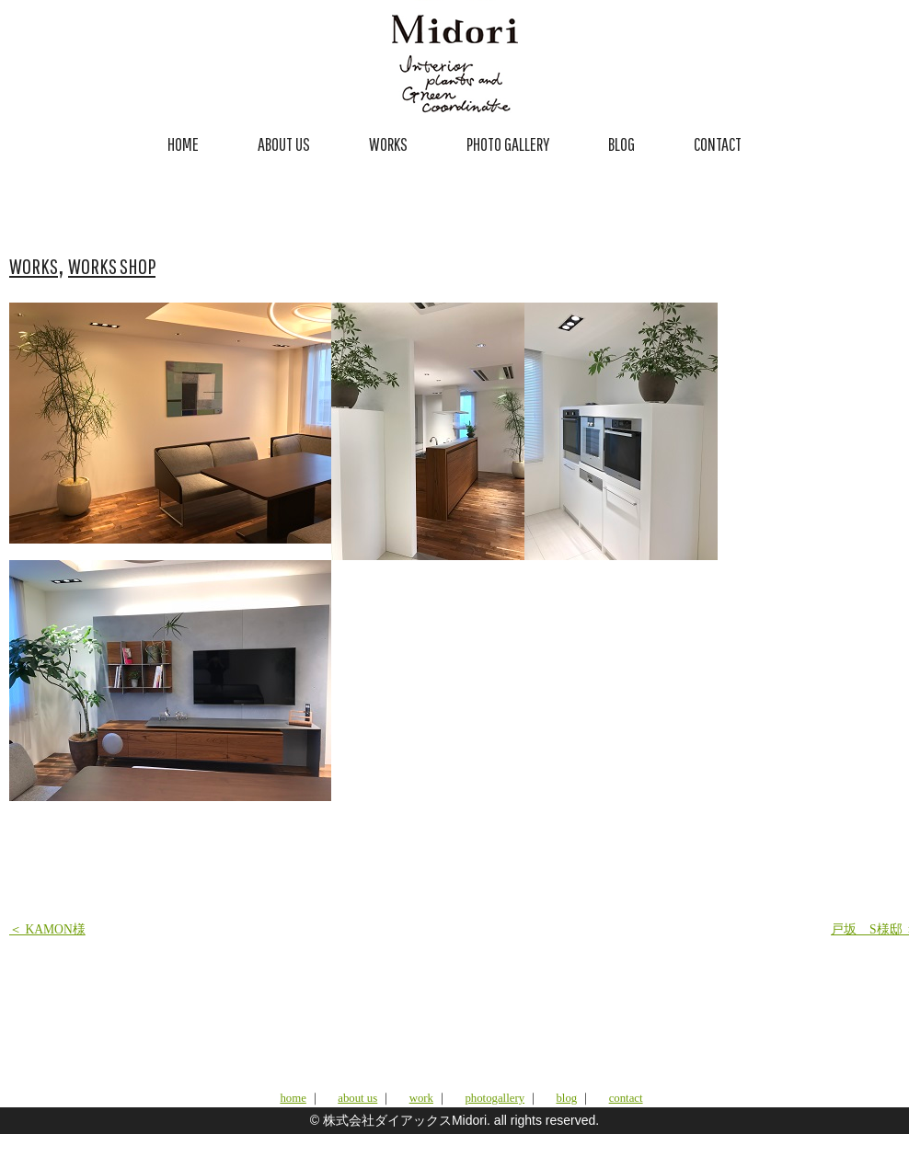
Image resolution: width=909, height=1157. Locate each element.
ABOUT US (284, 144)
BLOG (621, 144)
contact (626, 1098)
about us (357, 1098)
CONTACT (718, 144)
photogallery (494, 1098)
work (421, 1098)
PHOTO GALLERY (507, 144)
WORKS (388, 144)
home (292, 1098)
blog (566, 1098)
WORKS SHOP (111, 266)
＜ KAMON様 (47, 929)
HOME (183, 144)
